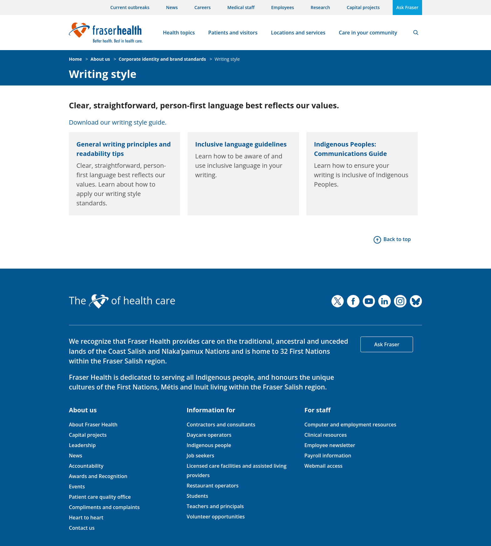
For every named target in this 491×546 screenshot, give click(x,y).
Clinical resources (325, 434)
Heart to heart (86, 517)
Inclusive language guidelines (241, 144)
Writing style (227, 59)
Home (75, 59)
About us (100, 59)
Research (320, 7)
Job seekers (200, 455)
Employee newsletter (329, 445)
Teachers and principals (215, 506)
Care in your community (368, 32)
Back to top (397, 239)
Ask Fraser (407, 7)
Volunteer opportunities (216, 516)
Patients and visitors (232, 32)
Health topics (179, 32)
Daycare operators (209, 434)
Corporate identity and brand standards (162, 59)
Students (197, 495)
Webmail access (323, 465)
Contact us (82, 527)
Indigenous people (209, 445)
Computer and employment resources (350, 424)
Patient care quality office (100, 496)
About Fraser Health (93, 424)
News (172, 7)
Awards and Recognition (98, 476)
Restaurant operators (213, 485)
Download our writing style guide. (118, 122)
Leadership (82, 445)
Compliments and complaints (104, 507)
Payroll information (327, 455)
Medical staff (241, 7)
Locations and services (298, 32)
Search (415, 32)
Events (77, 486)
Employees (282, 7)
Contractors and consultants (221, 424)
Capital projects (363, 7)
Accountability (86, 465)
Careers (202, 7)
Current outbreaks (129, 7)
